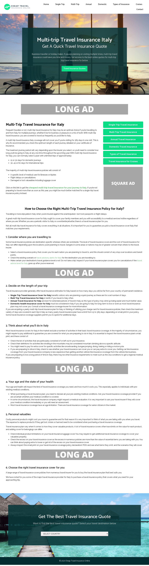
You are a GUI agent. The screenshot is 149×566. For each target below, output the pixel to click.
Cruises (139, 4)
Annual (89, 4)
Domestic (102, 4)
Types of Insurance (121, 4)
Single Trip (59, 4)
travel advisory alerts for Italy (48, 259)
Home (46, 4)
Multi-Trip (75, 4)
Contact (139, 9)
